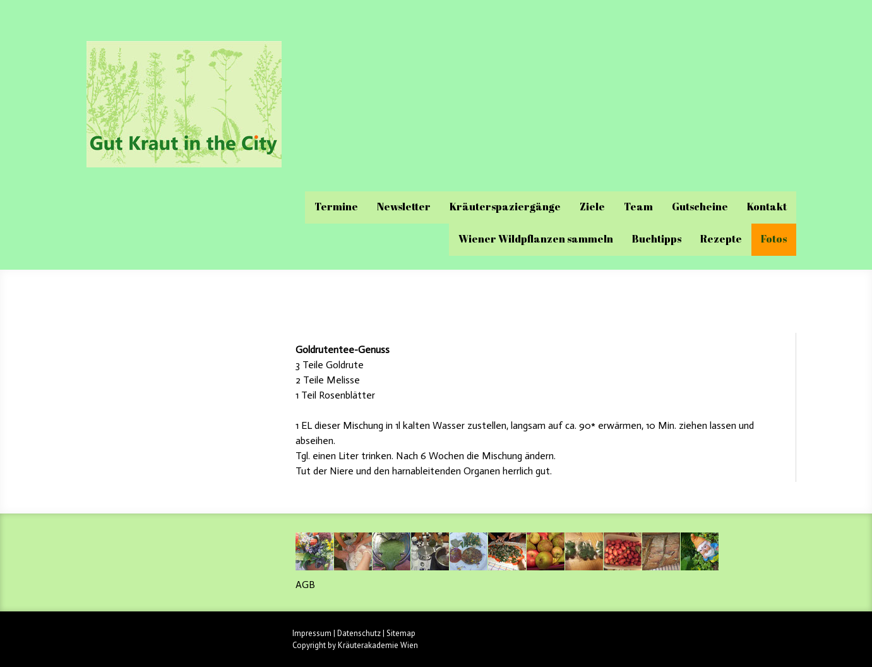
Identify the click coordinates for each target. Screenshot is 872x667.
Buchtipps (656, 239)
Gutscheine (700, 206)
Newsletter (404, 206)
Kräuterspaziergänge (505, 206)
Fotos (774, 239)
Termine (336, 206)
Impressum (311, 633)
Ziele (592, 206)
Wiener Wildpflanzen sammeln (535, 239)
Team (638, 206)
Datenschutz (359, 633)
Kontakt (767, 206)
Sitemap (400, 633)
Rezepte (721, 239)
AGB (305, 585)
